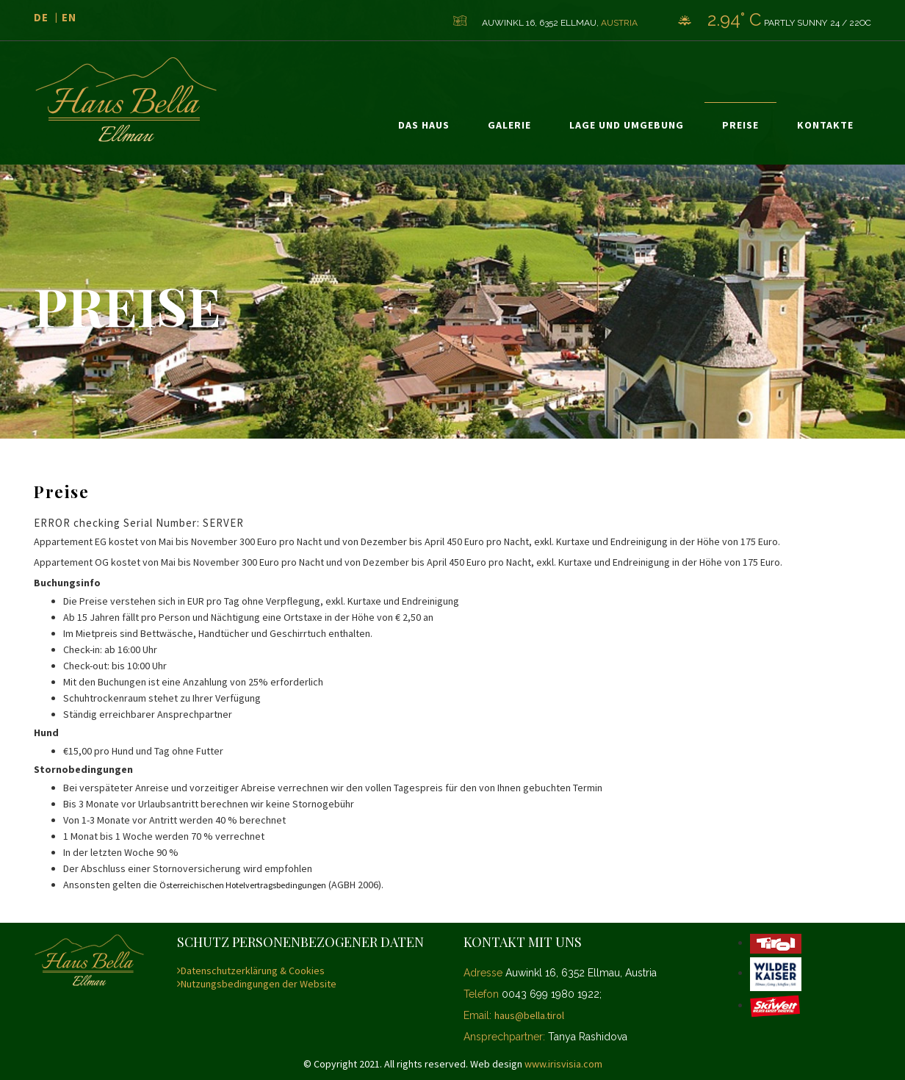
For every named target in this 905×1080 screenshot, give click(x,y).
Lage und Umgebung (626, 125)
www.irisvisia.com (563, 1063)
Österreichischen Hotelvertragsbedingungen (242, 884)
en (69, 17)
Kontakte (825, 125)
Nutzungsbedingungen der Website (256, 983)
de (41, 17)
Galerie (509, 125)
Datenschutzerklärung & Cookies (251, 970)
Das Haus (424, 125)
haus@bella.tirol (529, 1015)
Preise (740, 125)
